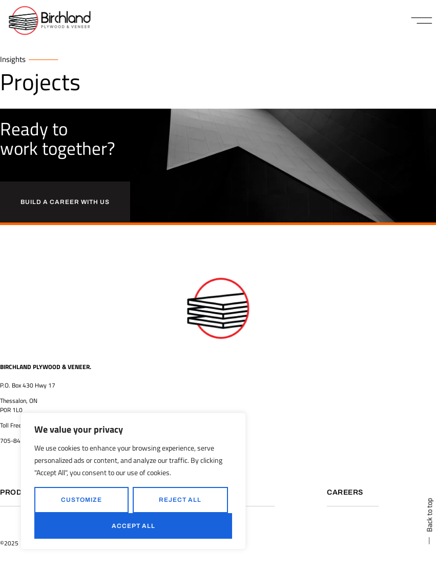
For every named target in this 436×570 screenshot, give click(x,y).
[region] (133, 481)
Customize (81, 499)
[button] (422, 20)
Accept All (133, 526)
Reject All (180, 499)
